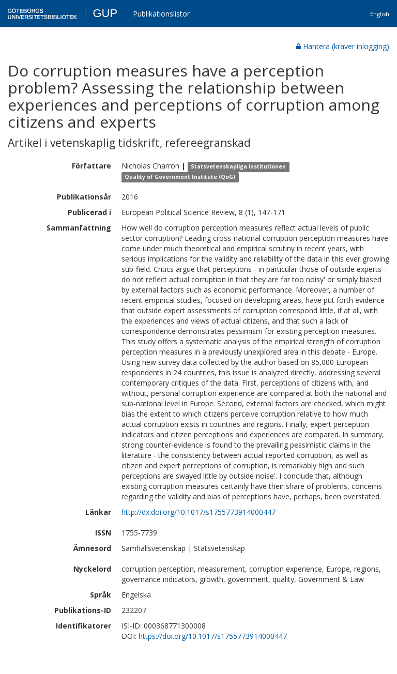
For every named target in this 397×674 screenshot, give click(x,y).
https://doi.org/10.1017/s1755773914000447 (213, 636)
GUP (105, 13)
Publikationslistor (161, 14)
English (379, 14)
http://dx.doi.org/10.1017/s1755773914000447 (198, 512)
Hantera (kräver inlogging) (342, 46)
